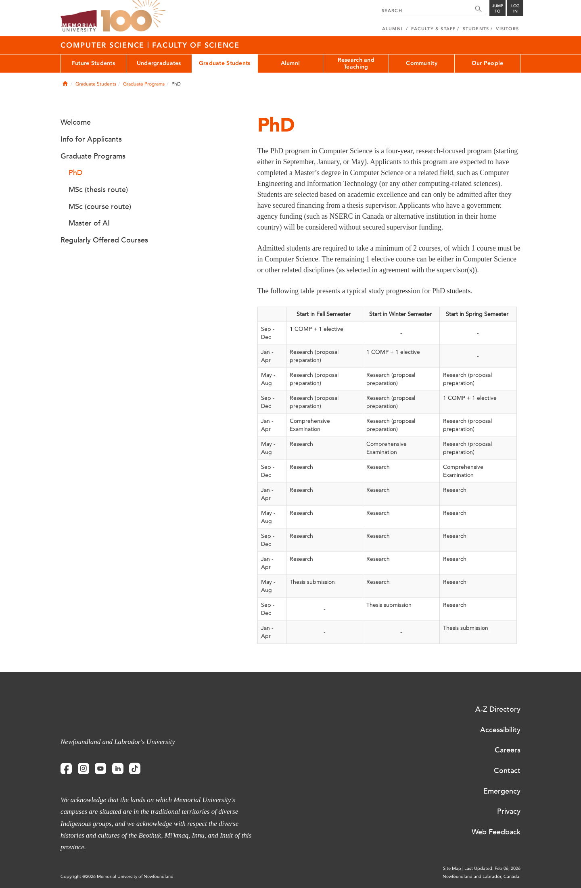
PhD (75, 172)
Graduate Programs (144, 84)
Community (421, 63)
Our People (488, 63)
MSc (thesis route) (98, 189)
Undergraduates (159, 63)
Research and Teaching (356, 63)
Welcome (76, 122)
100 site (133, 16)
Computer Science (104, 45)
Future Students (93, 63)
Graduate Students (225, 63)
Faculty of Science (196, 45)
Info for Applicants (91, 139)
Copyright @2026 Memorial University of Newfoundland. (118, 876)
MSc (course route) (100, 206)
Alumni (290, 63)
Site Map (452, 868)
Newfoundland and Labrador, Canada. (481, 876)
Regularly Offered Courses (104, 240)
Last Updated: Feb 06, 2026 (492, 868)
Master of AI (89, 223)
